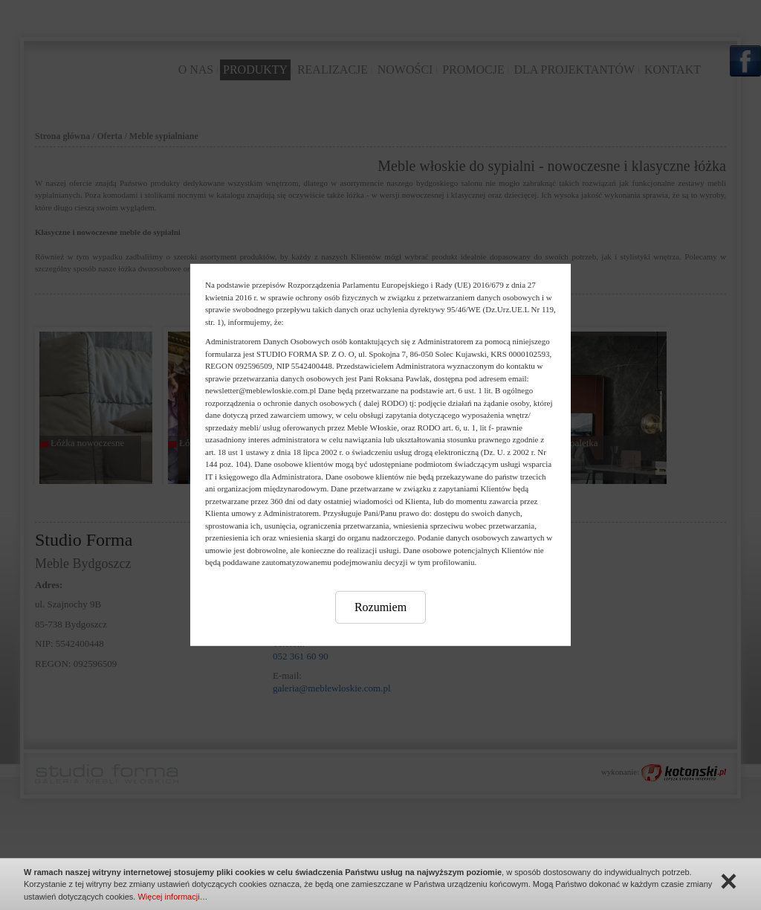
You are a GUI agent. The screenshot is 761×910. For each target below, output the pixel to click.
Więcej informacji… (172, 896)
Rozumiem (380, 606)
